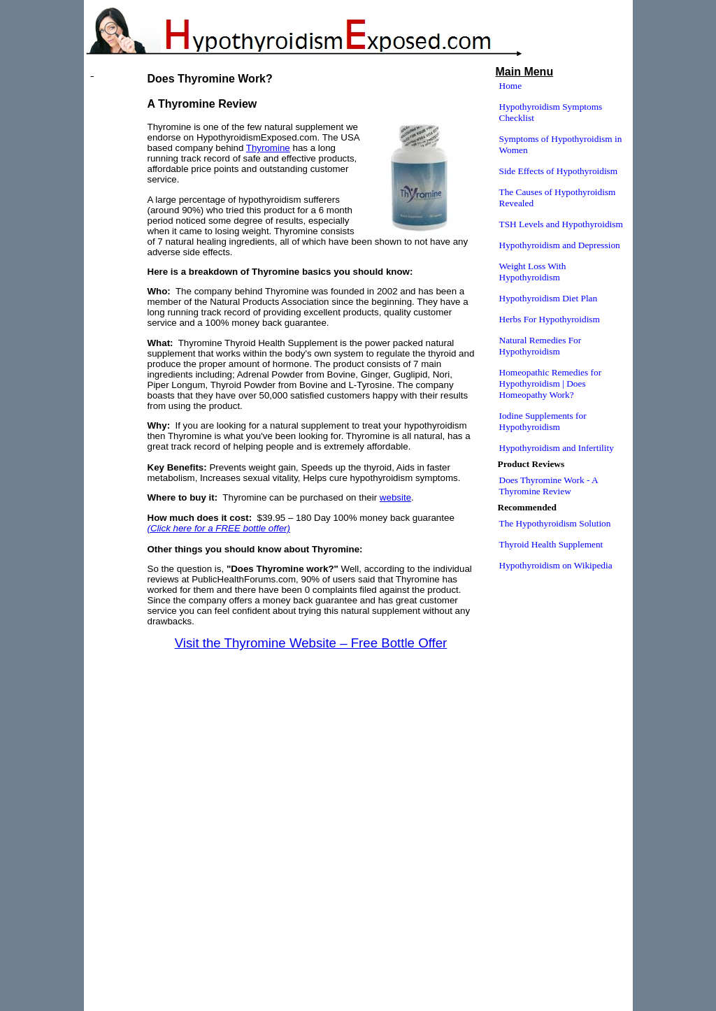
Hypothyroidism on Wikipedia (556, 565)
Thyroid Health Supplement (551, 544)
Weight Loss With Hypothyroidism (532, 271)
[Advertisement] (311, 666)
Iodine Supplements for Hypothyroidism (543, 421)
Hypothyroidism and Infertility (556, 448)
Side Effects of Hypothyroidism (558, 171)
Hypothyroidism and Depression (559, 245)
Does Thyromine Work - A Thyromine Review (548, 485)
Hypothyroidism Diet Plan (548, 298)
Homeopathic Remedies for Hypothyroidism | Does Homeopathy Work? (550, 383)
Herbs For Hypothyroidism (549, 319)
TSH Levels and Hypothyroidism (561, 224)
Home (510, 85)
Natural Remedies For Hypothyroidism (540, 346)
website (395, 497)
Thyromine (268, 148)
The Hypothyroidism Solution (555, 523)
